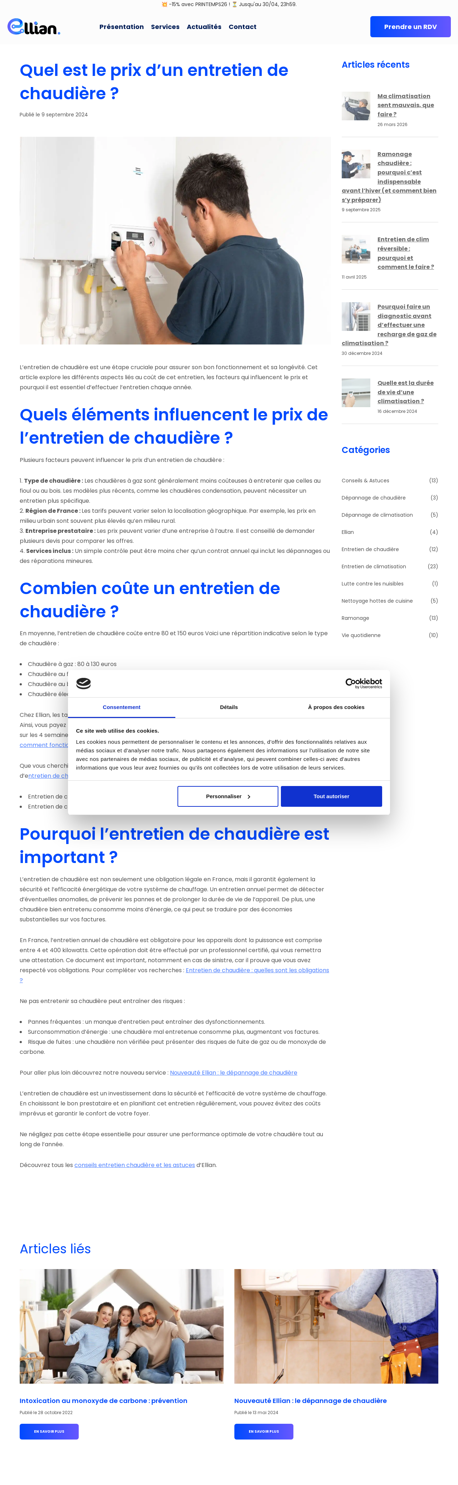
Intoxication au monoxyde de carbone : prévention (103, 1400)
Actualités (204, 26)
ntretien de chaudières (60, 776)
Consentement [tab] (121, 707)
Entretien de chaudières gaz (67, 806)
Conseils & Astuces (365, 480)
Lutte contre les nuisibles (373, 583)
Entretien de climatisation (374, 566)
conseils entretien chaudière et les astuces (134, 1165)
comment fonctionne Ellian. (58, 745)
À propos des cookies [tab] (336, 707)
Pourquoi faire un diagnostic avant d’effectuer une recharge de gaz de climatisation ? (389, 325)
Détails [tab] (229, 707)
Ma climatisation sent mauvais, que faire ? (405, 105)
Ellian (348, 532)
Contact (243, 26)
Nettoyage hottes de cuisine (377, 600)
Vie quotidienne (361, 635)
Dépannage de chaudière (374, 497)
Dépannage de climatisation (377, 515)
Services (165, 26)
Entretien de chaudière (370, 549)
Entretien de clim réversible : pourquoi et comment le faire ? (405, 253)
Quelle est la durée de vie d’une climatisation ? (405, 392)
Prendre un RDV (410, 26)
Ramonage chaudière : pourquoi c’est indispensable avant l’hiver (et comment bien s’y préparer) (389, 177)
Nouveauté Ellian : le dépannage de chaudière (233, 1073)
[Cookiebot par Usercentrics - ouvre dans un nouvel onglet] (351, 683)
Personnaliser (228, 796)
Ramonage (355, 618)
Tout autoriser (332, 796)
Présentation (121, 26)
